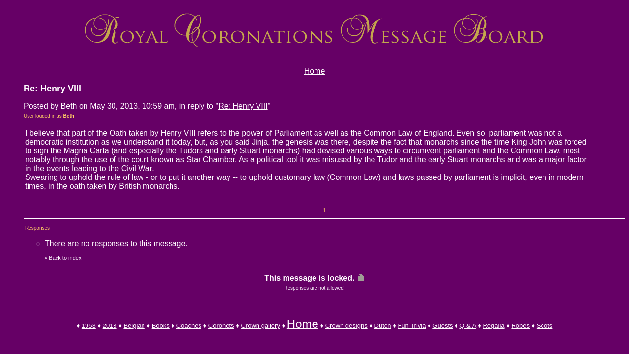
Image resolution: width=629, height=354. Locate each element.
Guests (442, 325)
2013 (110, 325)
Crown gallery (260, 325)
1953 (89, 325)
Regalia (493, 325)
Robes (520, 325)
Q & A (467, 325)
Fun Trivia (412, 325)
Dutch (382, 325)
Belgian (133, 325)
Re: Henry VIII (242, 106)
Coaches (188, 325)
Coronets (221, 325)
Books (161, 325)
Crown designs (346, 325)
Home (314, 71)
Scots (545, 325)
